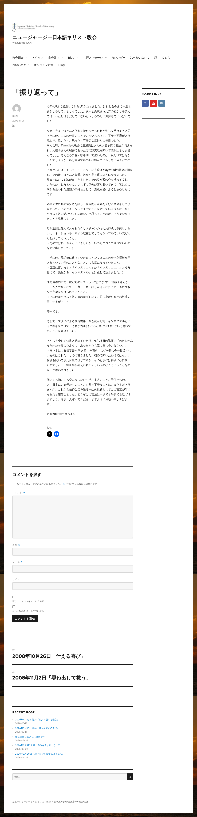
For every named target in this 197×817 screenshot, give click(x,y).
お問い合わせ (20, 65)
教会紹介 (17, 57)
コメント (18, 492)
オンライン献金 (43, 65)
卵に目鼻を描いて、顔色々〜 (30, 736)
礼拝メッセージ (93, 57)
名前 (16, 545)
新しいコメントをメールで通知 (28, 601)
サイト (16, 579)
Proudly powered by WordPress (71, 801)
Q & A (166, 57)
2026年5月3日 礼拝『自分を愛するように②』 (38, 745)
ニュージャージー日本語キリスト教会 (54, 37)
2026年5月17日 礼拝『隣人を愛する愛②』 (37, 719)
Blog (71, 57)
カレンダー (118, 57)
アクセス (37, 57)
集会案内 (53, 57)
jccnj (15, 115)
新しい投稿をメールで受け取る (28, 611)
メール (17, 562)
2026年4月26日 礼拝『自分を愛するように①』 (39, 753)
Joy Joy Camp (139, 57)
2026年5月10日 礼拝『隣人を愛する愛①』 (37, 728)
